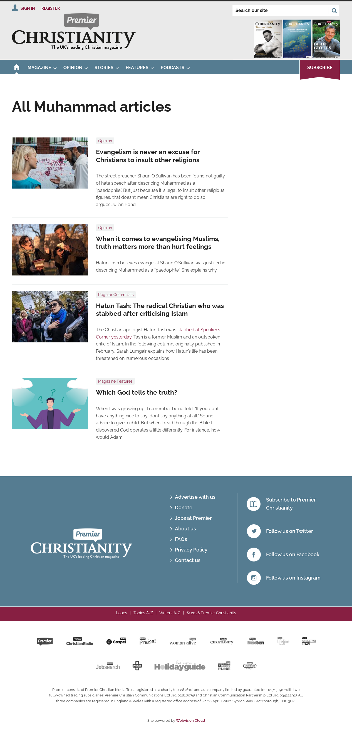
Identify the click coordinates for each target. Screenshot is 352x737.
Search (334, 10)
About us (185, 529)
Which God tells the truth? (136, 392)
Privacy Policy (191, 550)
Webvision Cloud (190, 720)
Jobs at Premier (193, 518)
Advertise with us (195, 497)
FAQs (181, 539)
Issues (121, 613)
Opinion (105, 141)
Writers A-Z (169, 613)
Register (50, 8)
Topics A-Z (143, 613)
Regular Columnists (116, 294)
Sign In (28, 8)
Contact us (187, 560)
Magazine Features (115, 381)
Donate (183, 507)
